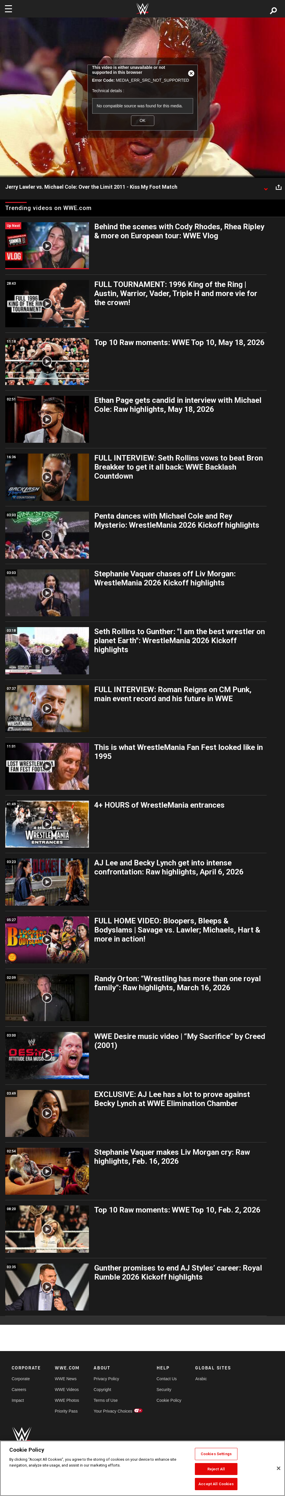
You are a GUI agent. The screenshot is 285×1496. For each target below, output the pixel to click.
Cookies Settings (216, 1454)
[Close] (278, 1468)
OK (142, 120)
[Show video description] (265, 187)
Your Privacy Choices (113, 1411)
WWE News (66, 1378)
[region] (142, 1468)
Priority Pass (66, 1411)
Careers (19, 1389)
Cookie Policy (169, 1400)
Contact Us (167, 1378)
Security (164, 1389)
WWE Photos (67, 1400)
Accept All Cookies (216, 1484)
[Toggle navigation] (8, 8)
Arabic (201, 1378)
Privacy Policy (106, 1378)
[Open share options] (278, 187)
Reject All (216, 1469)
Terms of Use (106, 1400)
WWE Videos (67, 1389)
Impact (18, 1400)
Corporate (21, 1378)
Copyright (102, 1389)
